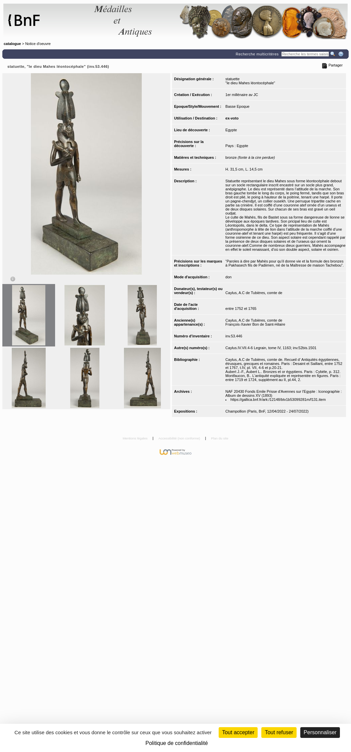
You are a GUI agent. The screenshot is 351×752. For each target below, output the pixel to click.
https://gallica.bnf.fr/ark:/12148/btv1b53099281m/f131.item (278, 399)
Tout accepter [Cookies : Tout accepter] (238, 732)
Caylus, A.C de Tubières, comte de (253, 293)
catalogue (12, 44)
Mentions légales (135, 438)
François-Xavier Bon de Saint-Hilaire (255, 324)
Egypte (231, 130)
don (228, 277)
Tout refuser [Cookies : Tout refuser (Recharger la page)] (279, 732)
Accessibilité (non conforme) (180, 438)
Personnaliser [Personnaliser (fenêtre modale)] (320, 732)
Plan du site (219, 438)
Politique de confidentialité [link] (176, 743)
